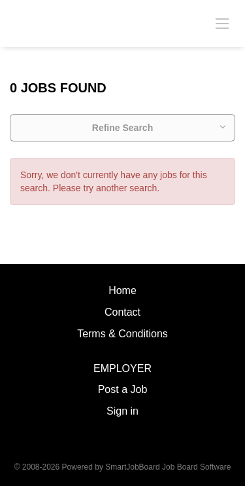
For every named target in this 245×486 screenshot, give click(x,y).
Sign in (122, 411)
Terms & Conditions (122, 333)
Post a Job (123, 389)
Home (122, 290)
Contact (122, 312)
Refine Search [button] (122, 127)
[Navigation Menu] (222, 23)
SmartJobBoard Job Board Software (168, 467)
